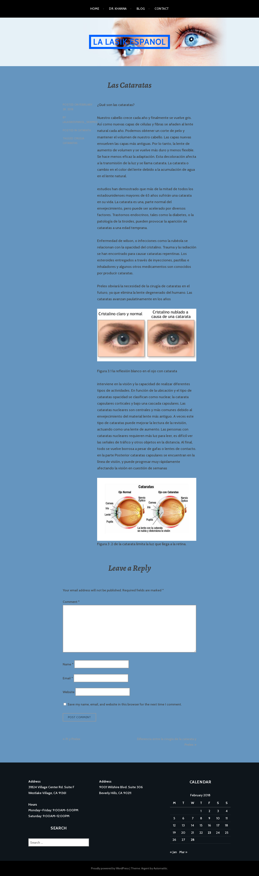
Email (68, 678)
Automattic (160, 868)
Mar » (183, 852)
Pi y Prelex (73, 739)
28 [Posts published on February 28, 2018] (192, 840)
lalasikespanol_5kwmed (80, 122)
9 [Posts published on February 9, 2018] (209, 818)
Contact (162, 9)
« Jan (173, 852)
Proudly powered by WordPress (110, 868)
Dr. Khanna (118, 9)
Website (68, 692)
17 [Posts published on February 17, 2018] (218, 825)
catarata (84, 130)
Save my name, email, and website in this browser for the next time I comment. (125, 704)
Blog (141, 9)
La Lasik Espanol (129, 42)
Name (68, 664)
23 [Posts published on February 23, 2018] (209, 833)
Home (94, 9)
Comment (71, 602)
